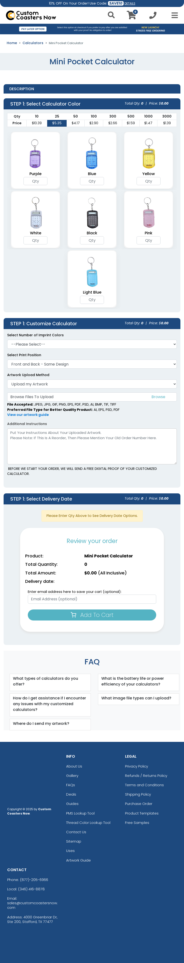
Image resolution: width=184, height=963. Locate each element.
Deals (71, 794)
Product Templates (142, 813)
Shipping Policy (138, 794)
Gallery (72, 775)
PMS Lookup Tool (80, 813)
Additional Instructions (27, 423)
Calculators (33, 43)
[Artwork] (92, 384)
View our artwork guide (28, 414)
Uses (70, 850)
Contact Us (76, 831)
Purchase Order (138, 803)
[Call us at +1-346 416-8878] (152, 16)
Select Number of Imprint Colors (35, 335)
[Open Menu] (173, 15)
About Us (74, 766)
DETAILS (130, 3)
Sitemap (73, 841)
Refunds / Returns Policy (146, 775)
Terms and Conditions (144, 784)
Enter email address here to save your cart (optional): (74, 591)
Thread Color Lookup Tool (88, 822)
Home (12, 43)
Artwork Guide (78, 860)
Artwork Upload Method (28, 374)
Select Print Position (24, 355)
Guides (72, 803)
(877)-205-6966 (34, 879)
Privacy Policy (136, 766)
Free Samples (137, 822)
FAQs (70, 784)
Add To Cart (92, 615)
